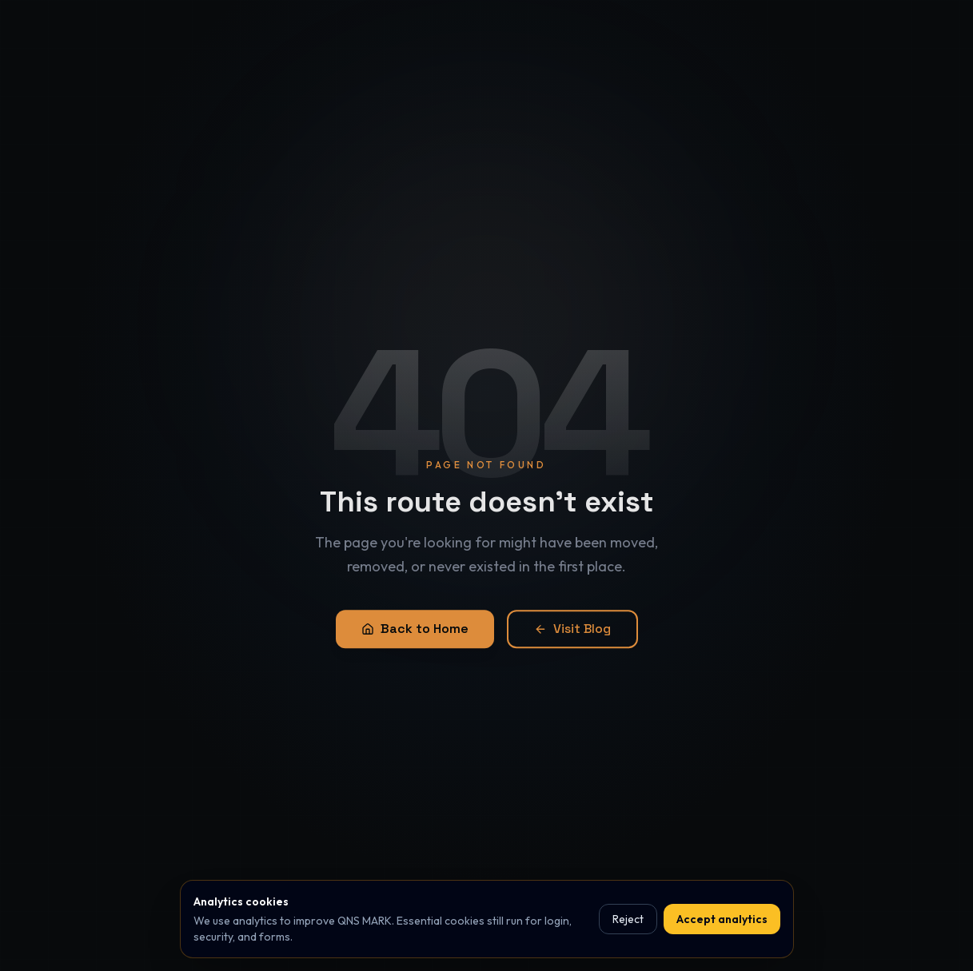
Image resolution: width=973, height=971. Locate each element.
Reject (628, 919)
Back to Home (415, 633)
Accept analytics (722, 919)
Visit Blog (572, 633)
